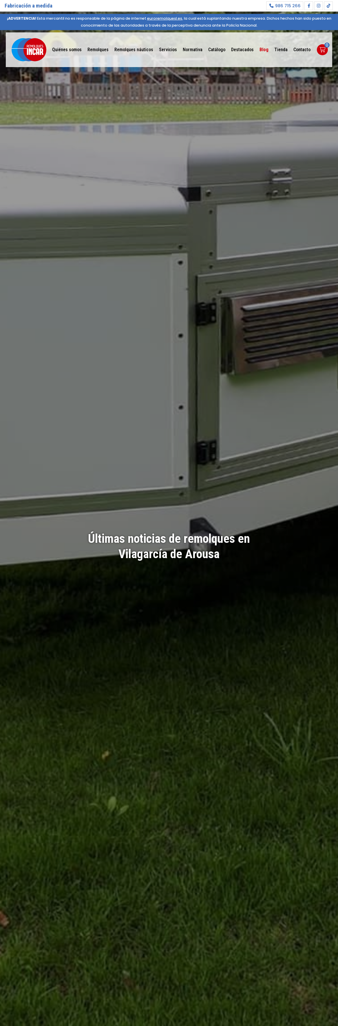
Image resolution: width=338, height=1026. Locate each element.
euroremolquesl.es (164, 18)
